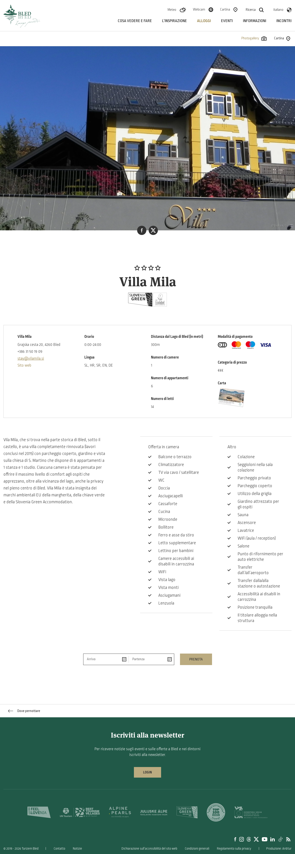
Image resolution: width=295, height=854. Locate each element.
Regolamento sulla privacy (234, 848)
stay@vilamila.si (31, 358)
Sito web (24, 365)
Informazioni (254, 21)
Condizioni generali (197, 848)
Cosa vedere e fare (135, 21)
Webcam (199, 9)
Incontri (284, 21)
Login (147, 772)
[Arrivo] (106, 659)
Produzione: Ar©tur (279, 848)
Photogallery (254, 38)
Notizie (77, 848)
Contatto (59, 848)
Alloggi (204, 21)
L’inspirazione (174, 21)
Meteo (172, 10)
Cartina (225, 9)
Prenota (196, 659)
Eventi (227, 21)
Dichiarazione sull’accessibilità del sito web (149, 848)
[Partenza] (151, 659)
